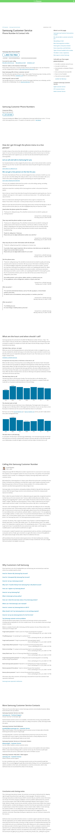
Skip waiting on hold (21, 63)
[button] (73, 1)
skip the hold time (25, 82)
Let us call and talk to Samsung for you (17, 160)
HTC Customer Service (59, 89)
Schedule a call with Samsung (9, 357)
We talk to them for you (8, 63)
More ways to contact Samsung (61, 55)
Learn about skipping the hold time (11, 180)
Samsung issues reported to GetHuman (12, 681)
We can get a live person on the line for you (18, 172)
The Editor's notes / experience (61, 53)
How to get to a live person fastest (62, 45)
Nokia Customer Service (59, 91)
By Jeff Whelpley (10, 467)
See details (38, 120)
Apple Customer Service (59, 86)
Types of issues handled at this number (63, 50)
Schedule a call (30, 63)
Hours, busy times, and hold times (62, 48)
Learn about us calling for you (9, 168)
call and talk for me (18, 411)
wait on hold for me (29, 411)
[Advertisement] (26, 94)
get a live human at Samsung (27, 69)
